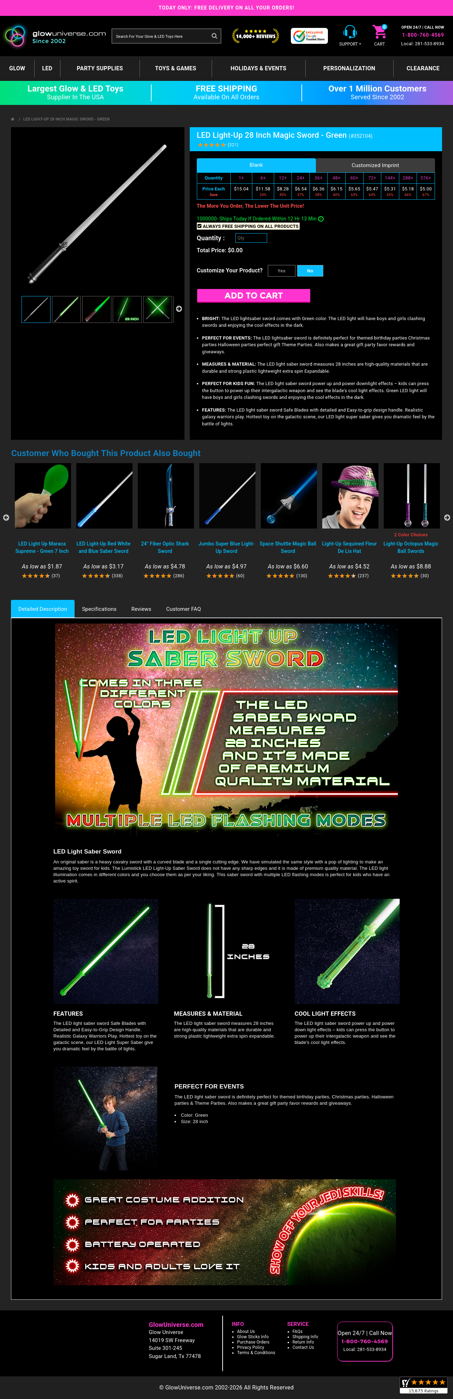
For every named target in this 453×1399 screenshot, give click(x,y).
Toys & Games (175, 68)
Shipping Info (305, 1336)
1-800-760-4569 (423, 35)
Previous (6, 517)
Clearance (423, 68)
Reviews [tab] (141, 609)
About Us (246, 1331)
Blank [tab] (256, 165)
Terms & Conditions (256, 1352)
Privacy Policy (250, 1347)
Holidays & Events (258, 68)
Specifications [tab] (99, 609)
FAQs (298, 1331)
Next (447, 517)
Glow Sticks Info (253, 1336)
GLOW (17, 68)
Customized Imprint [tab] (375, 165)
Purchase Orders (253, 1342)
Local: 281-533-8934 (422, 43)
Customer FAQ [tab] (183, 609)
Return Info (303, 1342)
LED (47, 68)
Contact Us (303, 1347)
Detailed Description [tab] (42, 609)
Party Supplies (100, 68)
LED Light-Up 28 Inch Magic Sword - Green (66, 119)
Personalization (349, 68)
